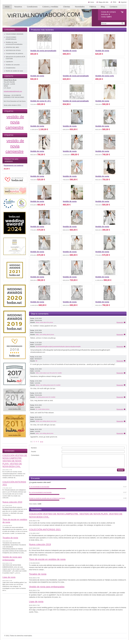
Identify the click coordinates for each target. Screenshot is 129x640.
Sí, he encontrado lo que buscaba (39, 486)
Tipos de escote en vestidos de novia (47, 559)
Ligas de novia (36, 601)
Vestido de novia (70, 51)
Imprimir (124, 2)
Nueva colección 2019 (40, 544)
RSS (114, 2)
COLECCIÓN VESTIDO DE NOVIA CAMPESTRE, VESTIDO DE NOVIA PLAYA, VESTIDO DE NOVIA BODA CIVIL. (14, 461)
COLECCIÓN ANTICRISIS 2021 (45, 529)
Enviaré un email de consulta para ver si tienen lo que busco (47, 498)
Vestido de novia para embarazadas (46, 586)
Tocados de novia (37, 574)
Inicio (92, 2)
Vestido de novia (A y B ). (40, 101)
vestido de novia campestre (15, 122)
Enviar (120, 470)
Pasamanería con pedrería (13, 165)
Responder (120, 322)
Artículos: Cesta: (108, 14)
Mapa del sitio (103, 2)
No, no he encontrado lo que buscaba (40, 492)
